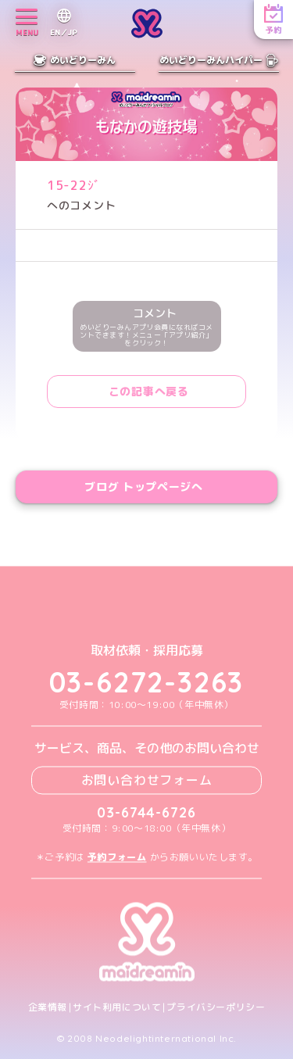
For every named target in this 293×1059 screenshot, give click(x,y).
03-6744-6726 (146, 812)
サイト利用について (117, 1007)
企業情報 (47, 1007)
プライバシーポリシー (215, 1007)
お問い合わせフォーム (147, 780)
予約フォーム (117, 857)
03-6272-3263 (147, 682)
